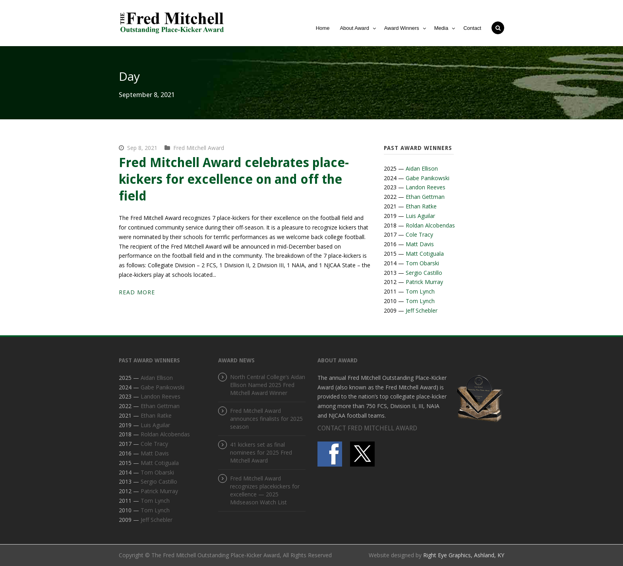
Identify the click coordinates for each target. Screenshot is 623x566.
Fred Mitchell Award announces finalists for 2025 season (266, 418)
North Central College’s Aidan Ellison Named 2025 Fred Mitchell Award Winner (267, 385)
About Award (354, 28)
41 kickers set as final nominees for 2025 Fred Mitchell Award (261, 452)
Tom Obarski (422, 263)
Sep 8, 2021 (142, 148)
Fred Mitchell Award (198, 148)
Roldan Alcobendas (430, 225)
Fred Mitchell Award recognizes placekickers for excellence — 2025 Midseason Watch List (265, 490)
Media (441, 28)
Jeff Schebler (421, 310)
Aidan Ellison (422, 168)
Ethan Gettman (425, 196)
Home (323, 28)
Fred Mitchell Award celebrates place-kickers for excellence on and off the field (234, 179)
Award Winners (401, 28)
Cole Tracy (419, 234)
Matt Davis (420, 244)
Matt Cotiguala (425, 253)
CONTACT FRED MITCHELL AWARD (367, 428)
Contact (472, 28)
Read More (137, 292)
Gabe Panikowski (427, 178)
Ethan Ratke (421, 206)
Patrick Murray (424, 282)
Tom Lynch (420, 291)
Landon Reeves (425, 187)
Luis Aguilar (420, 216)
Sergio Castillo (424, 272)
